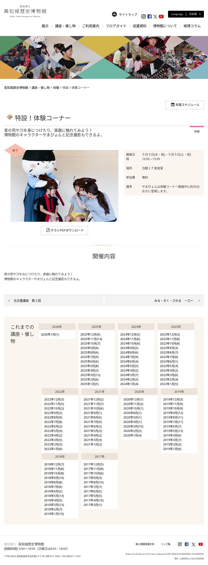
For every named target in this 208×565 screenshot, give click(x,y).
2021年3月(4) (93, 440)
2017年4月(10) (94, 500)
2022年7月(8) (53, 422)
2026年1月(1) (50, 334)
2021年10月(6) (94, 408)
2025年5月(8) (89, 366)
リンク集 (165, 544)
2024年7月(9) (129, 357)
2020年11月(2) (133, 404)
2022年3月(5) (53, 440)
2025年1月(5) (89, 384)
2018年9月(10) (54, 478)
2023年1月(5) (169, 384)
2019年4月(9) (172, 435)
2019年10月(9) (173, 408)
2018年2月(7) (53, 509)
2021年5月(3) (93, 431)
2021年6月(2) (93, 426)
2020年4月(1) (132, 422)
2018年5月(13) (54, 496)
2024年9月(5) (129, 348)
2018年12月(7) (54, 464)
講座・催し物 (65, 26)
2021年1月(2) (93, 444)
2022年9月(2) (53, 413)
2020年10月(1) (133, 408)
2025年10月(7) (90, 343)
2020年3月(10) (133, 426)
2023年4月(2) (169, 370)
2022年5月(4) (53, 431)
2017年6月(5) (93, 491)
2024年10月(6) (130, 343)
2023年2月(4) (169, 379)
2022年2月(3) (53, 444)
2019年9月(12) (173, 413)
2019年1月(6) (172, 449)
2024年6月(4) (129, 361)
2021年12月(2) (94, 399)
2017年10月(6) (94, 473)
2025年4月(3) (89, 370)
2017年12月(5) (94, 464)
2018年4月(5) (53, 500)
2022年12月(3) (54, 399)
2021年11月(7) (94, 404)
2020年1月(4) (132, 435)
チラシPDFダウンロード (67, 230)
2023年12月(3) (170, 334)
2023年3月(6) (169, 375)
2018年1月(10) (54, 514)
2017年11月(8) (94, 469)
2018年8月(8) (53, 482)
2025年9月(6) (89, 348)
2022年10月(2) (54, 408)
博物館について (165, 26)
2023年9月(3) (169, 348)
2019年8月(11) (173, 417)
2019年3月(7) (172, 440)
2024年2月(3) (129, 379)
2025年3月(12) (90, 375)
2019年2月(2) (172, 444)
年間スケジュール (187, 105)
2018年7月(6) (53, 487)
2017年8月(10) (94, 482)
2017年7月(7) (93, 487)
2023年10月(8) (170, 343)
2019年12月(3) (173, 399)
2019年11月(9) (173, 404)
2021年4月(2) (93, 435)
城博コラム (192, 26)
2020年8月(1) (132, 413)
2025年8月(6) (89, 352)
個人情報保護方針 (145, 544)
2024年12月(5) (130, 334)
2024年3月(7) (129, 375)
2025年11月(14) (91, 339)
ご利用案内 (90, 26)
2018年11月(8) (54, 469)
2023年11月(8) (170, 339)
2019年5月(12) (173, 431)
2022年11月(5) (54, 404)
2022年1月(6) (53, 449)
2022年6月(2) (53, 426)
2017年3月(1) (93, 505)
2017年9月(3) (93, 478)
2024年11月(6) (130, 339)
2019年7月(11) (173, 422)
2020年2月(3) (132, 431)
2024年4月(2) (129, 370)
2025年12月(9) (90, 334)
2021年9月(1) (93, 413)
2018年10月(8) (54, 473)
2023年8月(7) (169, 352)
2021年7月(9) (93, 422)
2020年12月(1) (133, 399)
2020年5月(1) (132, 417)
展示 (45, 26)
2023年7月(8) (169, 357)
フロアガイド (116, 26)
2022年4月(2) (53, 435)
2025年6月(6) (89, 361)
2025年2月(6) (89, 379)
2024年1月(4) (129, 384)
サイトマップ (124, 14)
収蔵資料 (140, 26)
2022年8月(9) (53, 417)
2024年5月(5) (129, 366)
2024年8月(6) (129, 352)
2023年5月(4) (169, 366)
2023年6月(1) (169, 361)
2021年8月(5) (93, 417)
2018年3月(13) (54, 505)
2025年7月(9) (89, 357)
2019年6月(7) (172, 426)
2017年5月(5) (93, 496)
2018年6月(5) (53, 491)
